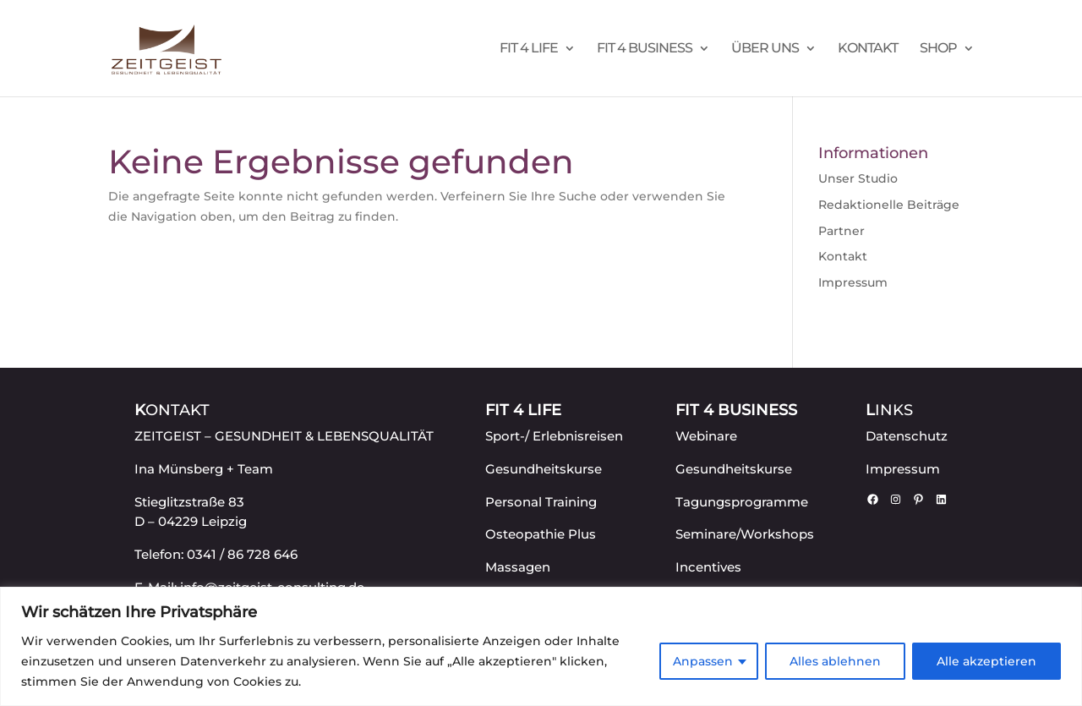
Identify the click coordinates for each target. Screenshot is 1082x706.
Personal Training (541, 502)
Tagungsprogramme (741, 502)
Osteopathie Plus (540, 534)
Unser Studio (858, 178)
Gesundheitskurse (543, 469)
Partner (841, 230)
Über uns (765, 49)
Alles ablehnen (835, 661)
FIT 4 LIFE (529, 49)
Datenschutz (907, 436)
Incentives (708, 567)
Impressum (853, 282)
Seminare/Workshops (744, 534)
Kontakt (868, 49)
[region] (541, 646)
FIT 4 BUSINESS (644, 49)
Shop (938, 49)
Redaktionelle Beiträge (888, 204)
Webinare (706, 436)
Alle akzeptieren (986, 661)
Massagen (517, 567)
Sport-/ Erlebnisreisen (554, 436)
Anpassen (703, 661)
